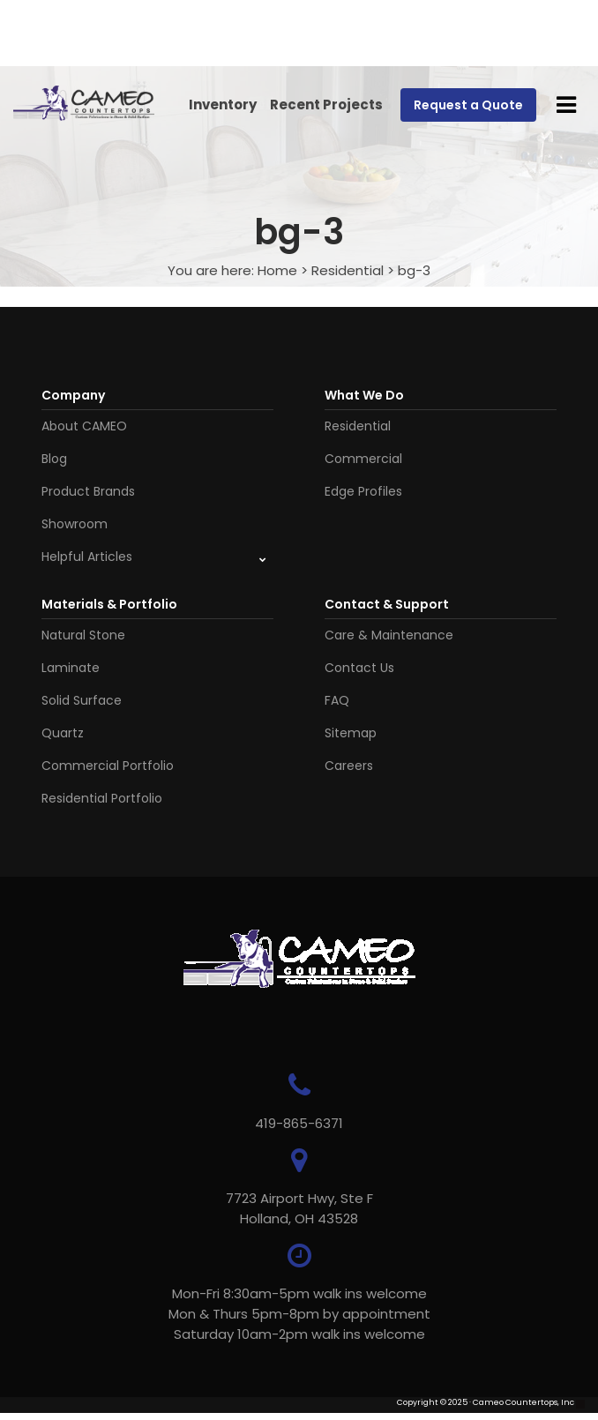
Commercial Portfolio (107, 765)
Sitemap (351, 733)
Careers (349, 765)
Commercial (363, 458)
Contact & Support (387, 604)
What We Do (364, 395)
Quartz (62, 733)
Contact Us (359, 667)
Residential (347, 270)
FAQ (337, 700)
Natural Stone (83, 635)
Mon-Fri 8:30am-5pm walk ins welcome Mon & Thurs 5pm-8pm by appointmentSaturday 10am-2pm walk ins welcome (299, 1313)
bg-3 (414, 270)
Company (73, 395)
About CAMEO (84, 426)
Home (277, 270)
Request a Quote (468, 105)
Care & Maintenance (389, 635)
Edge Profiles (363, 491)
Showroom (74, 524)
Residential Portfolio (101, 798)
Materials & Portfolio (109, 604)
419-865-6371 (299, 1123)
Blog (54, 458)
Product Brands (88, 491)
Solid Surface (81, 700)
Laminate (70, 667)
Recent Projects (326, 104)
